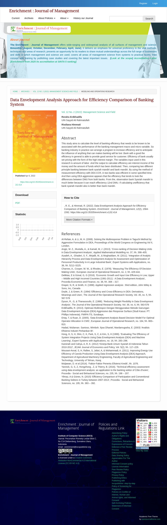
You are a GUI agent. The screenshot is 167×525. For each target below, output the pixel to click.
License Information (120, 466)
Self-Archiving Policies (121, 503)
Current (16, 18)
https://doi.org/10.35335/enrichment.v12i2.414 (34, 183)
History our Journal (83, 18)
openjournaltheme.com (151, 519)
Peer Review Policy (120, 469)
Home (15, 91)
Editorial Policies (119, 453)
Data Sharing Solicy (120, 455)
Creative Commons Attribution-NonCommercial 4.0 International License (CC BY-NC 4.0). (77, 460)
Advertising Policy (119, 433)
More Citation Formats (79, 219)
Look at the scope (121, 58)
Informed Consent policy (122, 464)
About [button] (64, 18)
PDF (17, 203)
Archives (28, 18)
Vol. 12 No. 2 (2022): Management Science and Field (55, 91)
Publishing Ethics (119, 478)
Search (149, 18)
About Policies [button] (46, 18)
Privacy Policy (118, 475)
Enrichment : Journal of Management (44, 10)
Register (143, 3)
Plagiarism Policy (119, 472)
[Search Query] (126, 18)
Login (155, 3)
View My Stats (142, 451)
